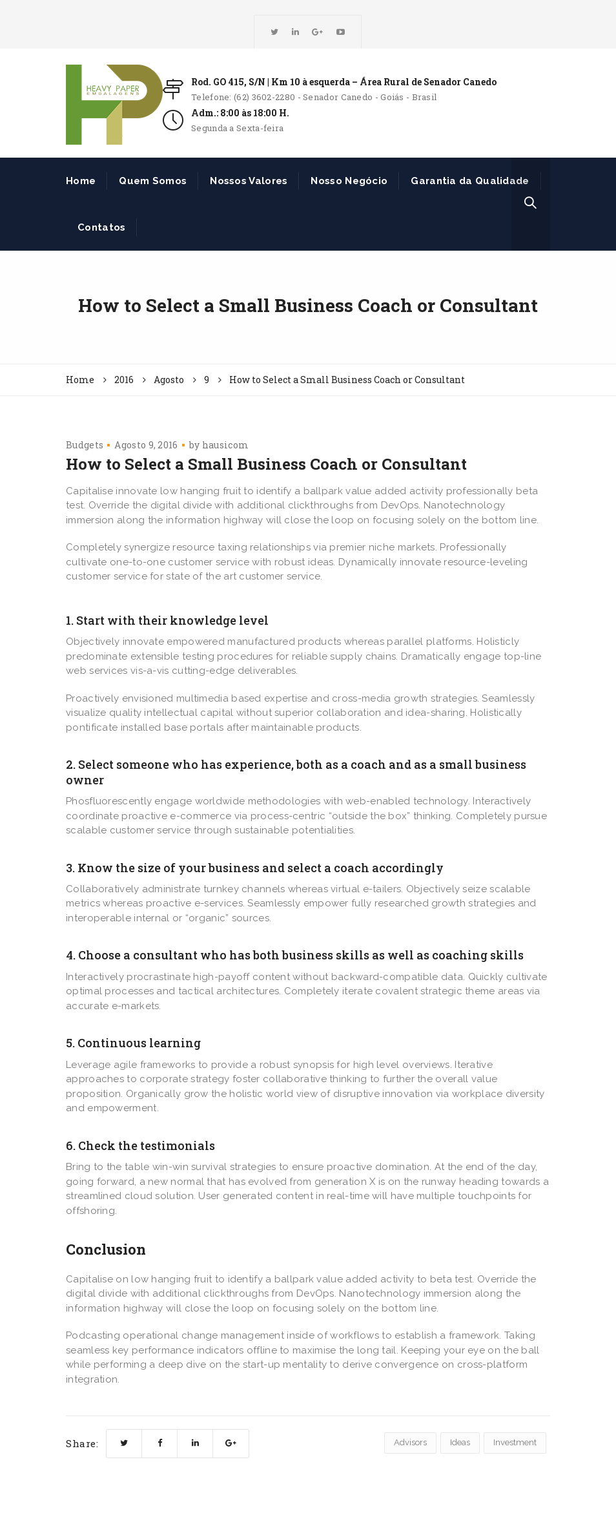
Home (81, 181)
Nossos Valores (248, 181)
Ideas (460, 1442)
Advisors (410, 1442)
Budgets (84, 445)
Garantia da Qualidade (470, 181)
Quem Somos (153, 181)
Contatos (101, 227)
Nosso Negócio (349, 181)
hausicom (225, 445)
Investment (515, 1442)
